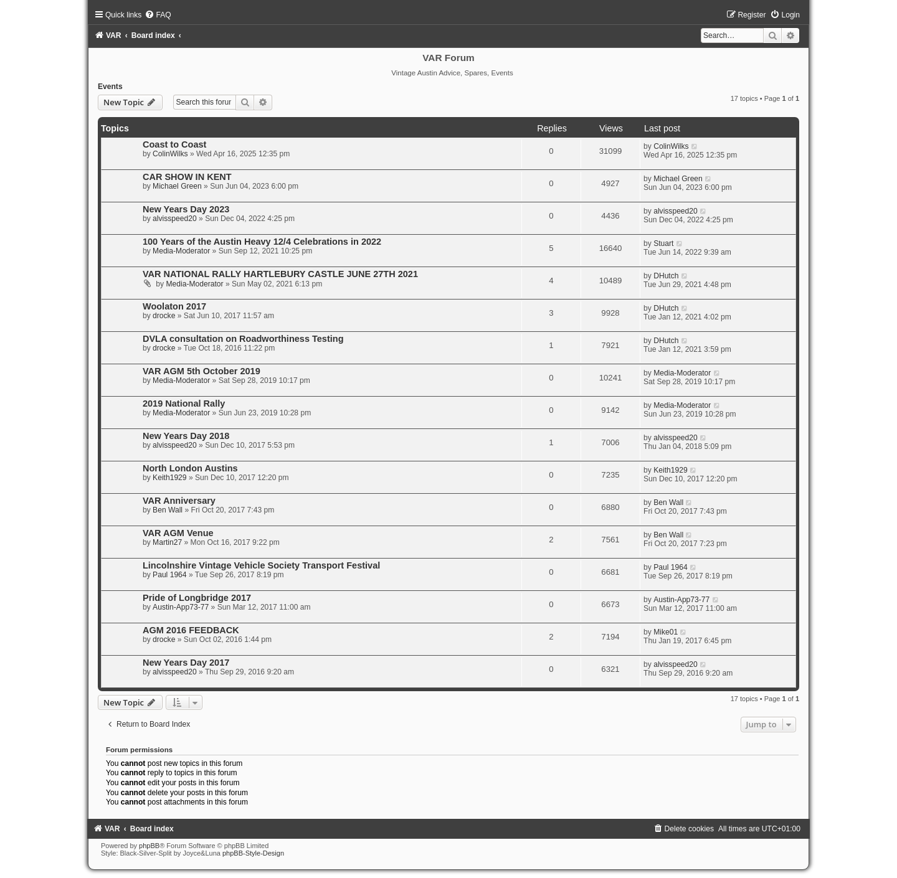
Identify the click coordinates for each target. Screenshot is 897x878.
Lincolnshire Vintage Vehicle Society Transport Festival (261, 565)
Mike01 (665, 632)
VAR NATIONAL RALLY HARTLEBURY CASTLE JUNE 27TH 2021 (280, 274)
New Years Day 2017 (186, 663)
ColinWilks (170, 153)
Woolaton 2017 (174, 306)
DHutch (665, 275)
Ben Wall (168, 510)
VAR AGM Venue (178, 533)
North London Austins (190, 468)
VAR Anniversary (179, 501)
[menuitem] (158, 15)
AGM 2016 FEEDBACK (191, 630)
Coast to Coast (174, 144)
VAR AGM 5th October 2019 (201, 371)
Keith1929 (169, 477)
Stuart (663, 243)
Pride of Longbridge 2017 (197, 598)
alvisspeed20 (175, 218)
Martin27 (167, 542)
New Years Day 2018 (186, 436)
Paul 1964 (169, 574)
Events (110, 86)
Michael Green (177, 186)
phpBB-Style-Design (253, 853)
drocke (164, 315)
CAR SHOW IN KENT (187, 177)
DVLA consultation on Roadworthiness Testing (243, 339)
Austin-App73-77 (181, 607)
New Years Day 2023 (186, 209)
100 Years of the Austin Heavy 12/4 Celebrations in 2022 (262, 242)
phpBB (149, 845)
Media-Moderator (181, 251)
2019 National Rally (184, 403)
